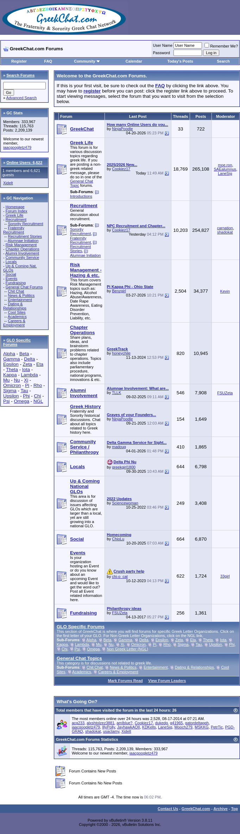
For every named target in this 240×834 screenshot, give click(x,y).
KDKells (149, 727)
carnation (225, 228)
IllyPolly (108, 727)
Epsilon (11, 364)
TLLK (116, 392)
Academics (17, 316)
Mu (6, 380)
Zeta (27, 364)
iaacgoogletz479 (17, 147)
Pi (27, 385)
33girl (225, 576)
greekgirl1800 (123, 467)
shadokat (225, 232)
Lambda (29, 374)
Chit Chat (16, 291)
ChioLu (118, 539)
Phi (26, 396)
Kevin (225, 291)
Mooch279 (183, 727)
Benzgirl (119, 291)
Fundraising (16, 283)
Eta (39, 364)
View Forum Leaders (167, 681)
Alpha (9, 353)
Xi (26, 380)
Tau (24, 390)
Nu (17, 380)
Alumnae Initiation (23, 240)
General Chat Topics (79, 658)
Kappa (10, 374)
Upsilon (11, 396)
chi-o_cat (120, 576)
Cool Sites (16, 312)
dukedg (161, 723)
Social (11, 274)
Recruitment (16, 219)
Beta (24, 353)
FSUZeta (225, 393)
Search (223, 61)
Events (12, 278)
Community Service (22, 257)
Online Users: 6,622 (24, 162)
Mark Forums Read (125, 681)
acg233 (78, 723)
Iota (26, 369)
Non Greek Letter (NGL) (127, 649)
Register (19, 61)
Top (234, 809)
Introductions (81, 196)
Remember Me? (221, 46)
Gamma (11, 359)
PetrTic (217, 727)
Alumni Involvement (22, 253)
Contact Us (168, 809)
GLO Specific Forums (17, 342)
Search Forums (20, 75)
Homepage (15, 207)
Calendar (134, 61)
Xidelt (8, 183)
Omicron (12, 385)
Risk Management (21, 245)
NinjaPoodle (122, 129)
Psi (6, 401)
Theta (12, 369)
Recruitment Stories (25, 236)
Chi (37, 396)
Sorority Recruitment (25, 224)
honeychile (121, 353)
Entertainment (20, 300)
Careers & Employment (14, 323)
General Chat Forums (24, 287)
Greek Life (15, 215)
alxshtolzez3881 (100, 723)
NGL (38, 401)
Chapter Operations (22, 249)
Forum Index (16, 211)
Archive (221, 809)
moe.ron (225, 165)
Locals (11, 262)
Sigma (10, 390)
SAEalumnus (225, 169)
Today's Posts (180, 61)
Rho (37, 385)
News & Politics (21, 295)
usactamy (111, 731)
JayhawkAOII (128, 727)
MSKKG (202, 727)
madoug (119, 447)
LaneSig (225, 173)
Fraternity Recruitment (13, 230)
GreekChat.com (196, 809)
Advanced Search (21, 98)
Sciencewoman (125, 503)
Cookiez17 (121, 169)
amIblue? (124, 723)
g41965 (176, 723)
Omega (21, 401)
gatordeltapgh (197, 723)
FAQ (48, 61)
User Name (163, 45)
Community (87, 61)
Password (161, 53)
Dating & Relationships (14, 306)
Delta (29, 359)
